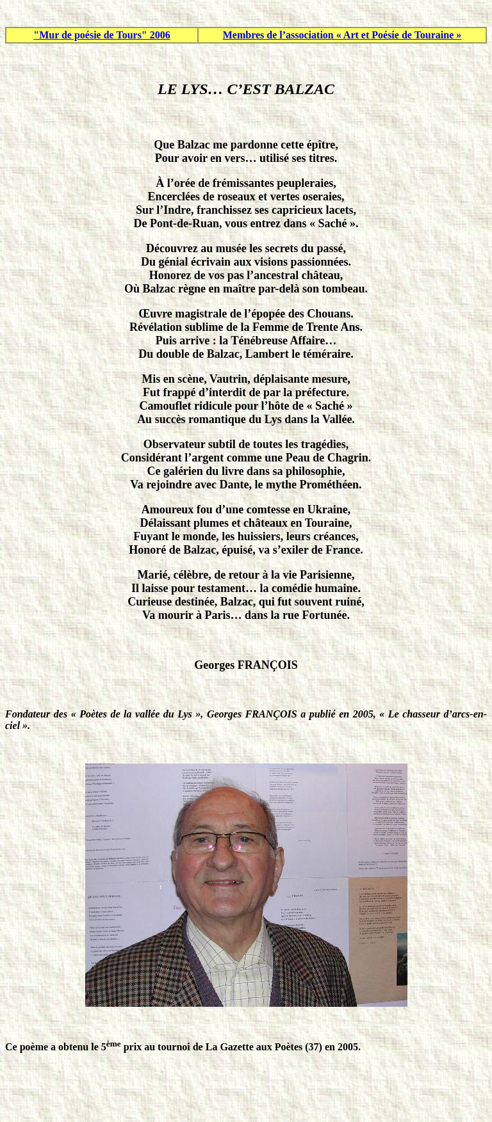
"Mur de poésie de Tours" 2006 (101, 34)
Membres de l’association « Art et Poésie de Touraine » (342, 34)
